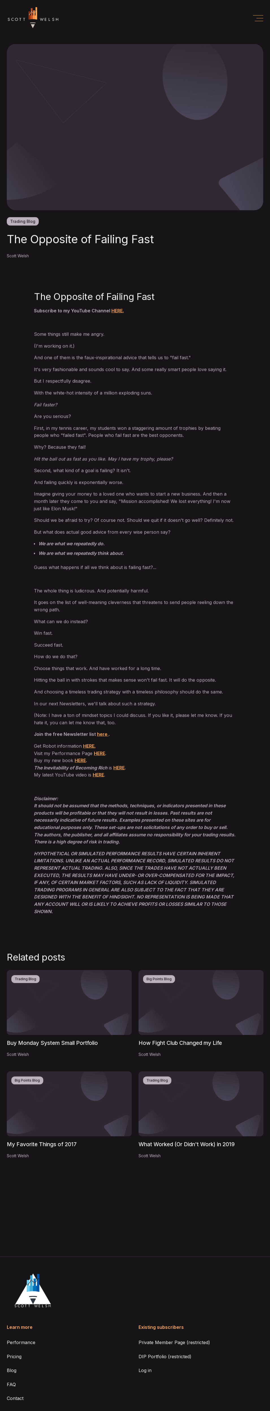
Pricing (14, 1356)
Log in (145, 1370)
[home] (33, 18)
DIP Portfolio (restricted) (165, 1356)
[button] (258, 18)
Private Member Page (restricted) (174, 1342)
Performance (21, 1342)
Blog (11, 1370)
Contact (15, 1398)
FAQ (11, 1384)
